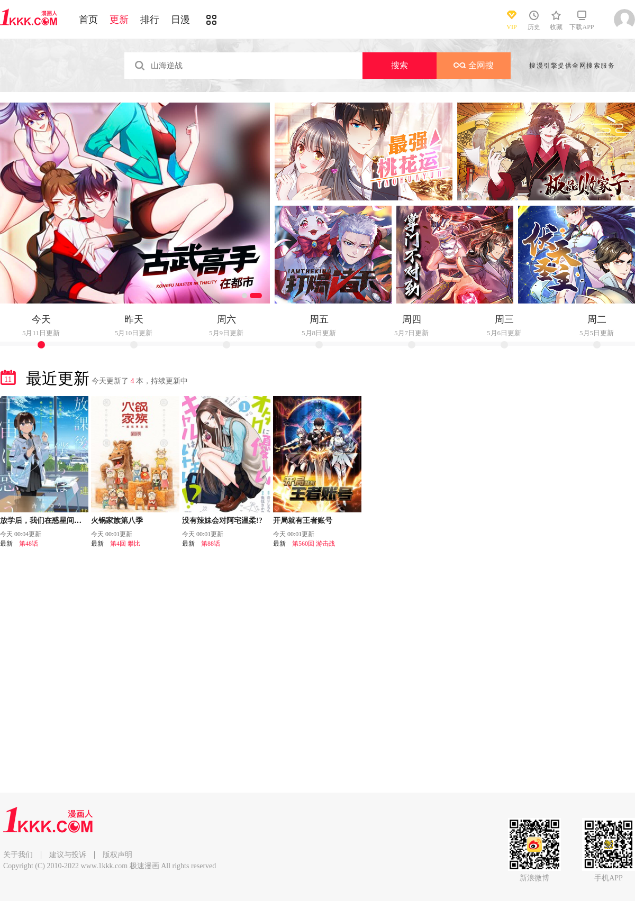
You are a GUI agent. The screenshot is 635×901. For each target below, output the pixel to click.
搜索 (399, 65)
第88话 (210, 543)
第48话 (28, 543)
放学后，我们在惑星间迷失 (44, 521)
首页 (88, 19)
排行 (149, 19)
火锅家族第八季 (117, 521)
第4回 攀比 (125, 543)
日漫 (180, 19)
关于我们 (18, 855)
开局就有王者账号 (302, 521)
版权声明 (117, 855)
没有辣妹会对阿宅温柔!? (222, 521)
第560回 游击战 (313, 543)
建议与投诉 (67, 855)
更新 (119, 19)
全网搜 (473, 65)
